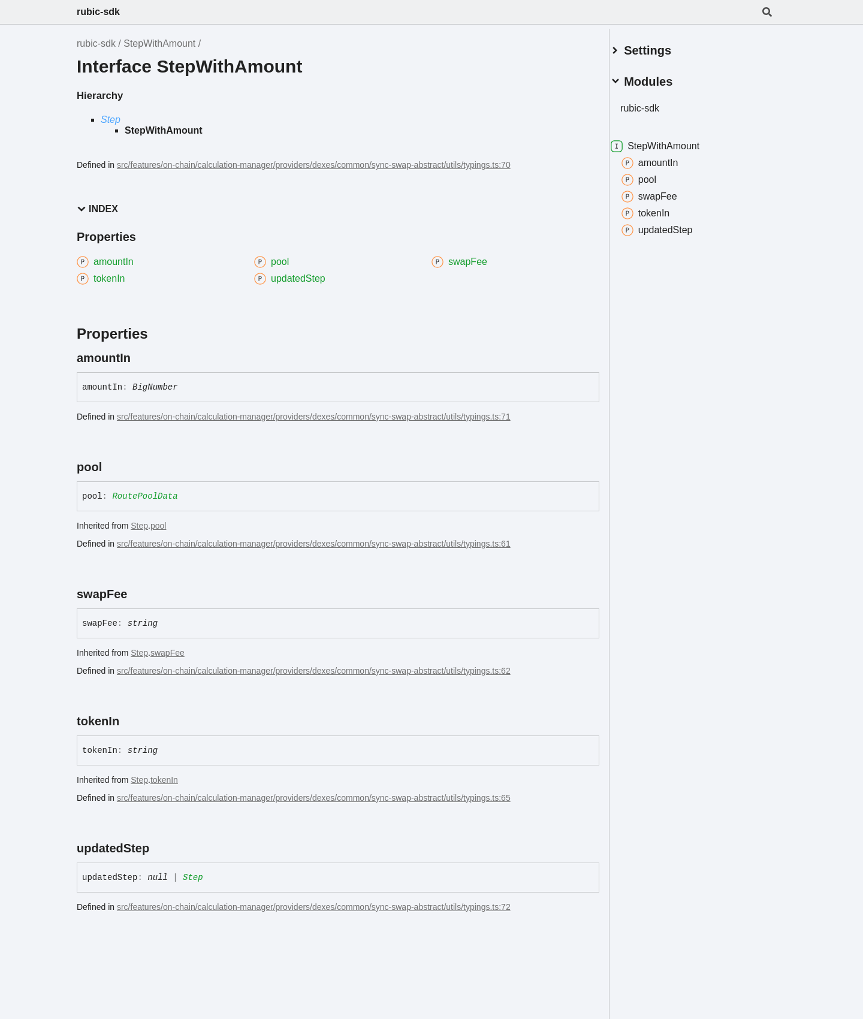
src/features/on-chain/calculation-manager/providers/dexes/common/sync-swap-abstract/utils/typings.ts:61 (314, 543)
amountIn (664, 158)
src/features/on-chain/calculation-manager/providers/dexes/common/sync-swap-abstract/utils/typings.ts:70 (314, 165)
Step (110, 119)
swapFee (167, 653)
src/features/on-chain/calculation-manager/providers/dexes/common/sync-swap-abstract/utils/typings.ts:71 (314, 416)
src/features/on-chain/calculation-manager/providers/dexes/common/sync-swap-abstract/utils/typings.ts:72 (314, 907)
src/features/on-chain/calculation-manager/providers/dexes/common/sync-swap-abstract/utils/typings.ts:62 (314, 671)
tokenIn (164, 780)
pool (158, 525)
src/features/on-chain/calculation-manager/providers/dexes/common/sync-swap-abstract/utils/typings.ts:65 (314, 798)
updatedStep (671, 225)
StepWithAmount (159, 43)
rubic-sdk (98, 12)
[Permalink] (141, 358)
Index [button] (97, 209)
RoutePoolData (144, 496)
